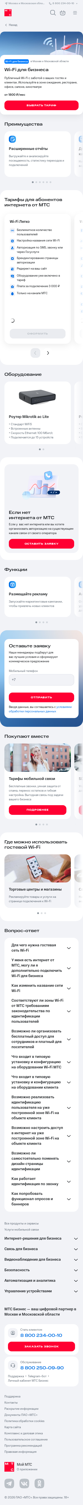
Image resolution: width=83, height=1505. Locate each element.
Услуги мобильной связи (21, 1230)
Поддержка (16, 1376)
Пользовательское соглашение (26, 1439)
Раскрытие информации (21, 1409)
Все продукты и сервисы (21, 1223)
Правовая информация (20, 1452)
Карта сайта (12, 1427)
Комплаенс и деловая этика (23, 1433)
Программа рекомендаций (23, 1446)
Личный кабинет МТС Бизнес (28, 1381)
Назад (13, 25)
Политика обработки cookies (24, 1421)
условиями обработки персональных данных (40, 709)
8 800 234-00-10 (63, 3)
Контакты (11, 1403)
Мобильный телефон (23, 671)
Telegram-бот (37, 1376)
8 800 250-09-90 (42, 1368)
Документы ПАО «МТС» (20, 1415)
